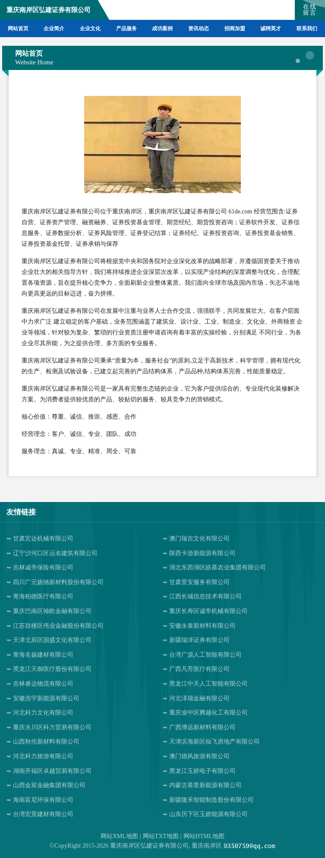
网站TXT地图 (161, 836)
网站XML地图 (119, 836)
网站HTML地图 (204, 836)
